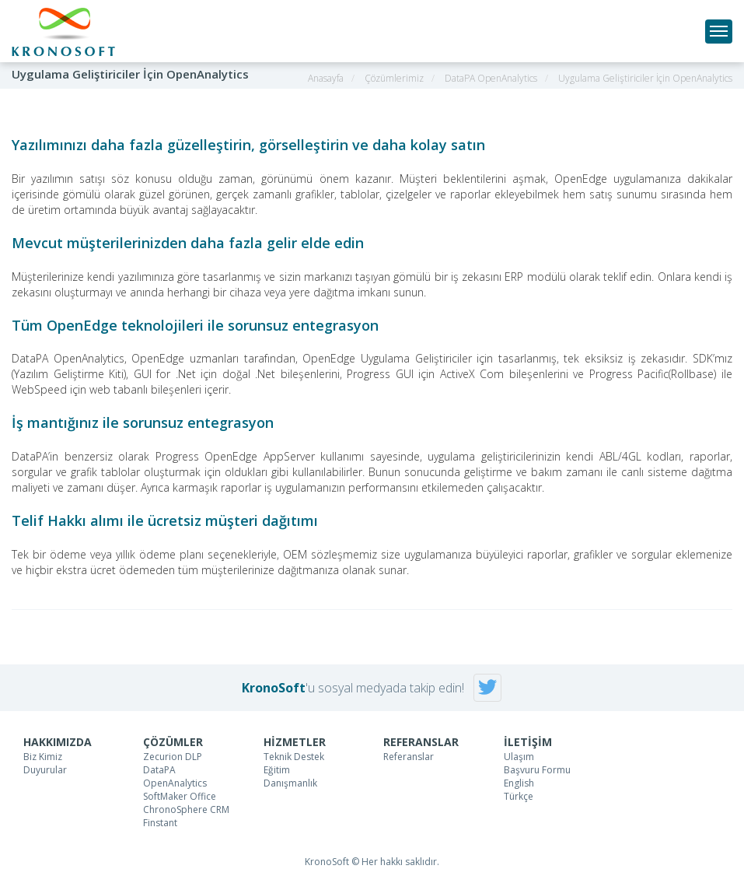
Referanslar (408, 756)
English (519, 783)
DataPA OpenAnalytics (491, 78)
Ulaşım (519, 756)
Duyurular (45, 769)
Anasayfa (326, 78)
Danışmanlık (290, 783)
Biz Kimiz (42, 756)
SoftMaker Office (179, 796)
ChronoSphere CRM (186, 809)
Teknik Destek (294, 756)
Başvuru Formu (537, 769)
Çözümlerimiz (394, 78)
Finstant (160, 822)
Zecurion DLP (172, 756)
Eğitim (277, 769)
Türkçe (518, 796)
